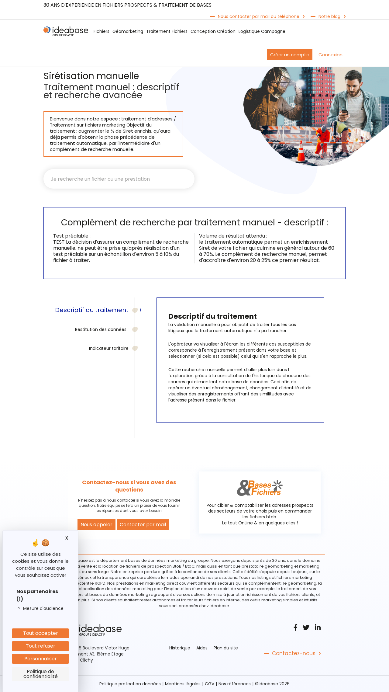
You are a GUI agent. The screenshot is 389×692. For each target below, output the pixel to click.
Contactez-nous (293, 653)
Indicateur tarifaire (109, 348)
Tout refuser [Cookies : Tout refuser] (40, 645)
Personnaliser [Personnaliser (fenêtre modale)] (40, 658)
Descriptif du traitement (92, 310)
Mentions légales (183, 684)
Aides (202, 648)
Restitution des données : (102, 329)
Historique (179, 648)
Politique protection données (130, 684)
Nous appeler (96, 524)
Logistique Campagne (262, 31)
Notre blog (329, 16)
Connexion (330, 54)
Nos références (235, 684)
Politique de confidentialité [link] (40, 674)
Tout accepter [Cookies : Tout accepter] (40, 633)
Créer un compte (289, 54)
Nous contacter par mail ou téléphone (258, 16)
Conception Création (213, 31)
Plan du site (226, 648)
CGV (209, 684)
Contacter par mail (143, 524)
